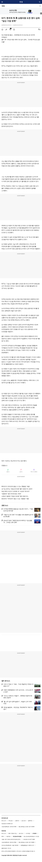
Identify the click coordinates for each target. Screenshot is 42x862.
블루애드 (30, 820)
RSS (3, 836)
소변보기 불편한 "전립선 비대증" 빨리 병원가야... (15, 496)
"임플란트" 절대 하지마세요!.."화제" (11, 494)
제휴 (9, 833)
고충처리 (17, 820)
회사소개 (4, 820)
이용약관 (8, 836)
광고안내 (24, 820)
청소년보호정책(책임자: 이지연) (31, 836)
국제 (3, 6)
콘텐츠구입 (14, 833)
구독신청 (10, 820)
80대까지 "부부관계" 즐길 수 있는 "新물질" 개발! (15, 499)
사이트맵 (28, 833)
